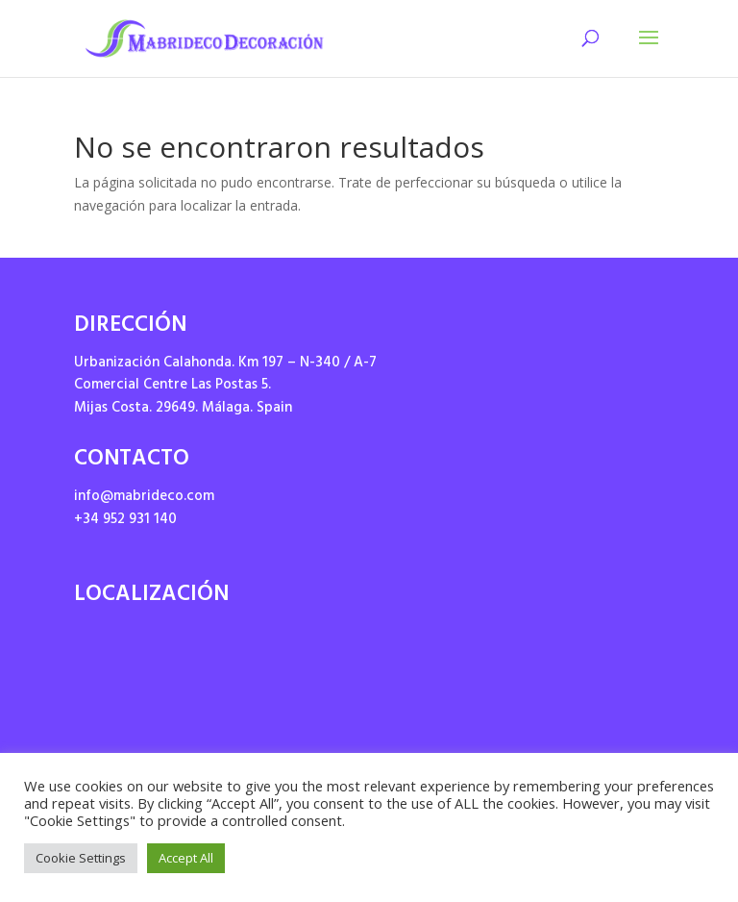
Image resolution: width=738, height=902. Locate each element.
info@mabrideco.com (144, 498)
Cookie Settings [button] (81, 857)
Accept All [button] (186, 857)
